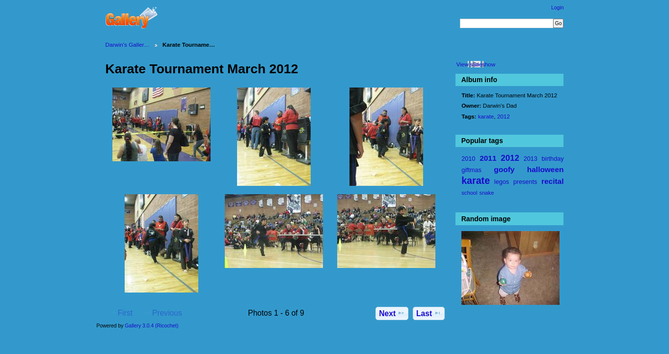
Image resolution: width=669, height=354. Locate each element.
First (120, 312)
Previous (162, 312)
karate (486, 116)
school (469, 193)
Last (428, 313)
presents (525, 181)
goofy (504, 169)
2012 (503, 116)
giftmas (471, 170)
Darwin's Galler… (128, 44)
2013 (530, 158)
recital (552, 181)
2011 (488, 158)
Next (392, 313)
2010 (468, 158)
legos (501, 181)
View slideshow (475, 64)
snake (487, 193)
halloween (545, 169)
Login (557, 7)
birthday (553, 158)
